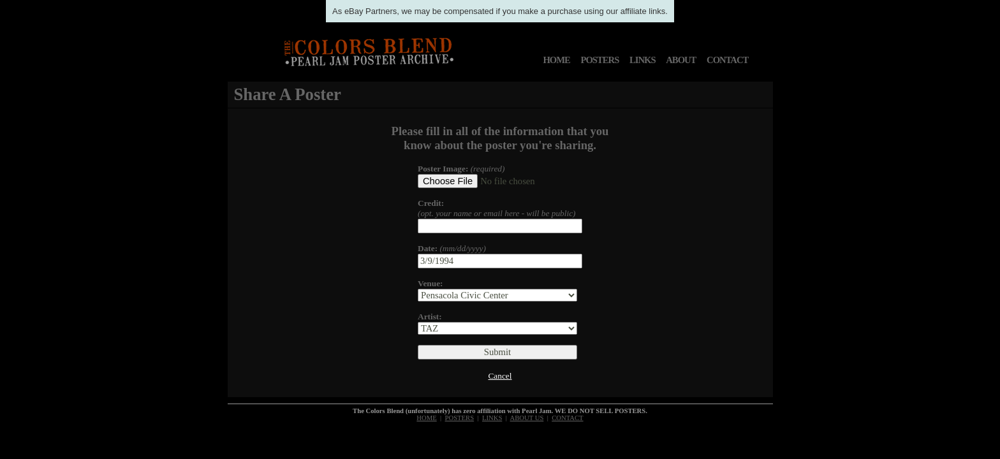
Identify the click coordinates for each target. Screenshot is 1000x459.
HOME (556, 60)
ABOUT (681, 60)
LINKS (642, 60)
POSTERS (600, 60)
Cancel (499, 376)
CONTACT (727, 60)
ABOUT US (527, 417)
